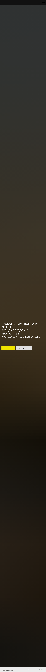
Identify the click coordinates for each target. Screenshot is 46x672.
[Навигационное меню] (43, 2)
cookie (9, 668)
